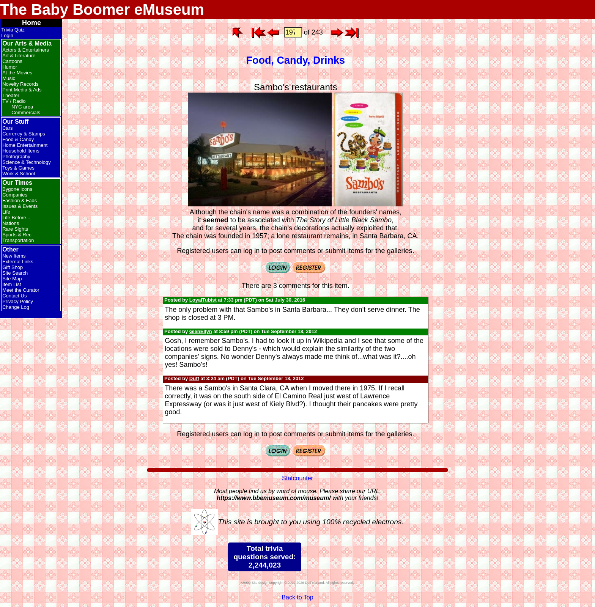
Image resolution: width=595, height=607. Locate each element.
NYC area (22, 107)
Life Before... (16, 217)
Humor (9, 67)
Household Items (20, 151)
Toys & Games (18, 168)
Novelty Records (20, 84)
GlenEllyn (200, 331)
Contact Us (14, 296)
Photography (16, 156)
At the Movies (17, 72)
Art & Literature (18, 55)
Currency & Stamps (23, 134)
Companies (14, 195)
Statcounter (297, 478)
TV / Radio (13, 101)
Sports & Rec (16, 234)
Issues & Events (20, 206)
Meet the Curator (20, 290)
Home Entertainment (24, 145)
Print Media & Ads (21, 90)
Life (6, 212)
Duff (194, 378)
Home (31, 23)
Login (7, 35)
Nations (10, 223)
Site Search (15, 273)
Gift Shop (12, 267)
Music (8, 78)
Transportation (18, 240)
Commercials (25, 112)
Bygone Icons (17, 189)
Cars (7, 128)
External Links (17, 261)
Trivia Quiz (13, 30)
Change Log (15, 307)
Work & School (18, 173)
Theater (10, 95)
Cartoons (12, 61)
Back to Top (297, 597)
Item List (11, 284)
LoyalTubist (203, 300)
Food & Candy (18, 139)
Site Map (12, 278)
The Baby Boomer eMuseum (102, 9)
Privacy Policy (17, 301)
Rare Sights (15, 229)
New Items (13, 256)
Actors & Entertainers (25, 50)
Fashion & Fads (19, 200)
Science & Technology (26, 162)
